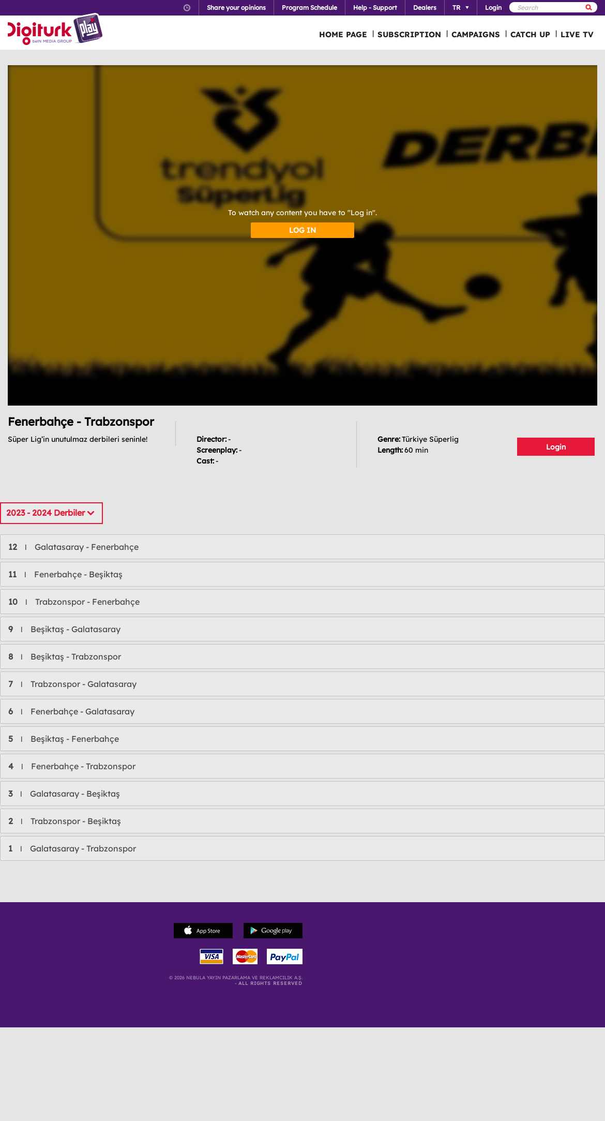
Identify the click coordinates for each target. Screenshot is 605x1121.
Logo (56, 30)
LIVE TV (577, 34)
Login (556, 447)
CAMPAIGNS (475, 34)
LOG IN (302, 230)
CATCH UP (530, 34)
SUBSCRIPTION (409, 34)
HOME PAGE (343, 34)
